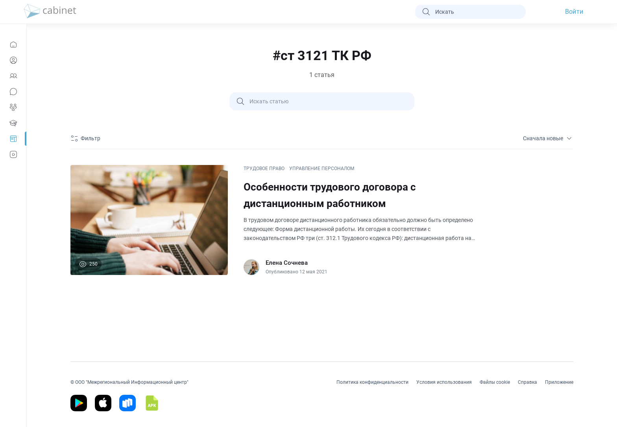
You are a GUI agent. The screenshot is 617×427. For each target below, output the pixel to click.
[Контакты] (13, 76)
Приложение (559, 382)
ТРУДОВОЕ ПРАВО (264, 168)
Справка (527, 382)
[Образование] (13, 123)
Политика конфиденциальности (372, 382)
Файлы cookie (495, 382)
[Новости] (13, 44)
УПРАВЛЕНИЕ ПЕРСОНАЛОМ (321, 168)
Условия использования (444, 382)
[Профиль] (13, 60)
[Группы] (13, 107)
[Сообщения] (13, 91)
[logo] (50, 12)
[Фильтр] (86, 138)
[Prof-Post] (13, 139)
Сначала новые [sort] (548, 138)
